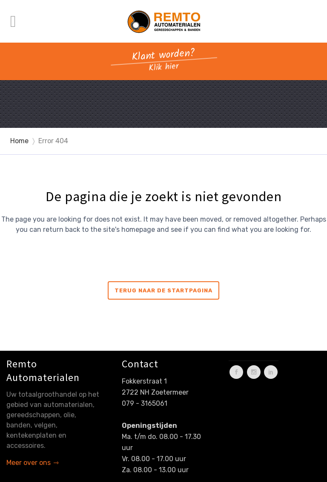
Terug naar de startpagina (163, 290)
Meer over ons (28, 463)
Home (19, 141)
